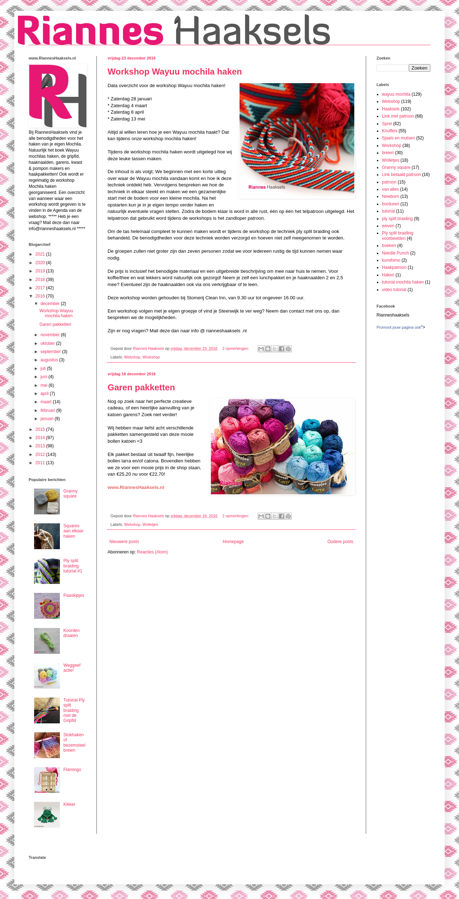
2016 (41, 296)
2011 (41, 462)
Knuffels (389, 130)
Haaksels (390, 108)
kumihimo (391, 260)
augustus (50, 359)
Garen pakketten (141, 387)
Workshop (151, 357)
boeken (389, 245)
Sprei (387, 123)
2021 (41, 254)
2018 (41, 279)
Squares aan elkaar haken (73, 531)
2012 (41, 454)
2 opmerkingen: (236, 348)
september (51, 351)
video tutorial (394, 289)
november (51, 334)
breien (388, 152)
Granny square (70, 494)
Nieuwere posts (124, 541)
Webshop (132, 357)
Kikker (69, 804)
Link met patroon (398, 116)
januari (48, 418)
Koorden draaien (71, 633)
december (51, 303)
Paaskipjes (73, 595)
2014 (41, 437)
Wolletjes (150, 524)
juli (44, 368)
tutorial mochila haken (403, 282)
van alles (390, 189)
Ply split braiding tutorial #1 (72, 566)
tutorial (388, 211)
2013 (41, 445)
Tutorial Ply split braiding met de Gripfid (74, 710)
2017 (41, 287)
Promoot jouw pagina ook (399, 327)
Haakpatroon (394, 267)
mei (45, 385)
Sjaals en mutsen (398, 138)
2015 (41, 429)
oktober (48, 343)
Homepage (233, 541)
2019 (41, 270)
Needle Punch (395, 253)
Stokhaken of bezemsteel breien (74, 742)
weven (388, 225)
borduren (390, 203)
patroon (389, 182)
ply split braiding (397, 218)
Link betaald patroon (401, 174)
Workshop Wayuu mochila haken (175, 71)
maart (47, 401)
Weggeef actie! (72, 668)
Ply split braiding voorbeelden (397, 235)
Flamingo (72, 769)
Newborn (390, 196)
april (45, 393)
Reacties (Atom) (152, 552)
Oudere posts (340, 541)
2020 (41, 262)
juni (44, 376)
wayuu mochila (396, 94)
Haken (388, 274)
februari (48, 410)
